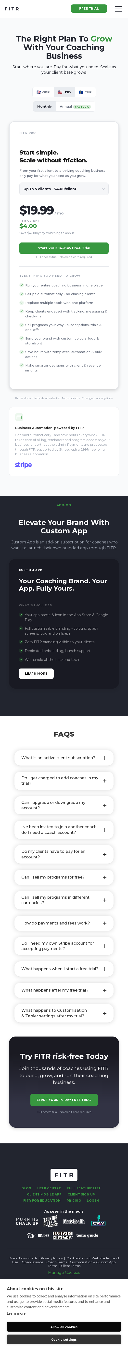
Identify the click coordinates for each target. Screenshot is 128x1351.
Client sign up (81, 1194)
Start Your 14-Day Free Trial (64, 1100)
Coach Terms (56, 1262)
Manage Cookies (64, 1272)
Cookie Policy (77, 1258)
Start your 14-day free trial (64, 248)
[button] (118, 9)
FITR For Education (42, 1200)
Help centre (49, 1188)
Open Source (32, 1262)
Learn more (16, 1313)
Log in (93, 1200)
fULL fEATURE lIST (84, 1188)
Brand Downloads (23, 1258)
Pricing (74, 1200)
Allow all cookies (64, 1327)
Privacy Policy (52, 1258)
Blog (26, 1188)
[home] (12, 9)
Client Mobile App (44, 1194)
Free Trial (89, 8)
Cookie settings (64, 1339)
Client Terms (70, 1266)
